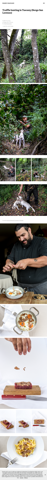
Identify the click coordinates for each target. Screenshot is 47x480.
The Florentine (8, 23)
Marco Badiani (8, 3)
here (12, 26)
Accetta (21, 477)
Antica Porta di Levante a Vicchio (15, 220)
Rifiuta (26, 477)
